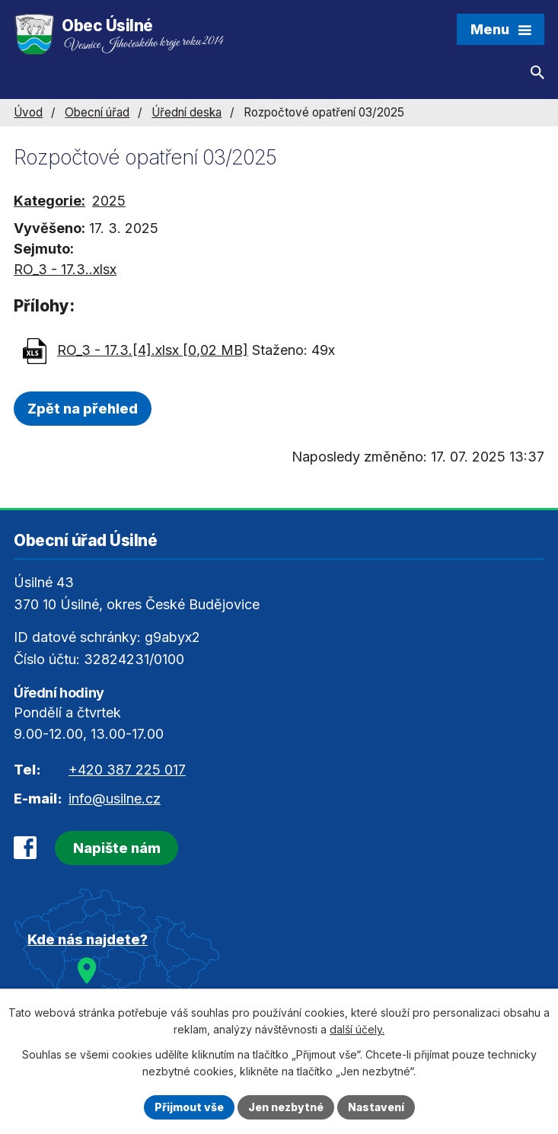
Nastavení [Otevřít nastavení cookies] (376, 1106)
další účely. (357, 1030)
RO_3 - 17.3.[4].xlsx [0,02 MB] (152, 350)
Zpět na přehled (82, 409)
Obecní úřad (97, 112)
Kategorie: (49, 201)
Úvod (28, 112)
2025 (109, 201)
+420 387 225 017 (127, 770)
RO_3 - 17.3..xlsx (65, 269)
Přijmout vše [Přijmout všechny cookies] (189, 1106)
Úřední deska (186, 112)
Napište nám (117, 848)
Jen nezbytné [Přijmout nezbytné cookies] (286, 1106)
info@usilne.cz (115, 799)
